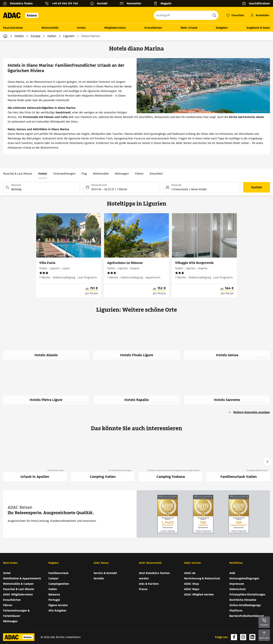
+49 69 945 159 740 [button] (65, 3)
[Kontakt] (100, 3)
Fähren (139, 173)
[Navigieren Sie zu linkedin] (252, 637)
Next (267, 462)
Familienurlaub (58, 573)
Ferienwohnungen (64, 173)
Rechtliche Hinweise (242, 600)
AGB (232, 573)
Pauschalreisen (13, 27)
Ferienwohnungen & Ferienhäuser (16, 613)
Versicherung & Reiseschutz (202, 578)
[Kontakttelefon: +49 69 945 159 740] (63, 3)
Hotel (7, 573)
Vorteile (99, 578)
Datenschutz (237, 589)
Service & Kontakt (105, 573)
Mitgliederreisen (115, 27)
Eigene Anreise (58, 605)
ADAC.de (190, 573)
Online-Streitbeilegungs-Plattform (245, 607)
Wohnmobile (50, 27)
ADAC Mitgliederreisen (18, 594)
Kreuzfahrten (153, 27)
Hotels (81, 27)
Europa (35, 36)
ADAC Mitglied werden (199, 594)
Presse (143, 589)
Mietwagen (122, 173)
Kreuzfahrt (156, 173)
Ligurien (68, 36)
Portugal (54, 600)
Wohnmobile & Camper (18, 583)
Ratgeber (222, 27)
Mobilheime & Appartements (22, 578)
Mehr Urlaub (189, 27)
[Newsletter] (132, 3)
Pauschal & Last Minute (17, 173)
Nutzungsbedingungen (244, 578)
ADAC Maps (191, 589)
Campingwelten (58, 583)
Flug (84, 173)
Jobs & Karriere (149, 583)
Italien (51, 36)
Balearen (54, 594)
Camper (53, 578)
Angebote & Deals (258, 27)
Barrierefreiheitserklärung (246, 616)
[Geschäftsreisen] (256, 3)
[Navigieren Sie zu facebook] (234, 637)
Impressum (236, 583)
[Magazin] (164, 3)
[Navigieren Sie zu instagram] (243, 637)
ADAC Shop (191, 583)
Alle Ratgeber (57, 610)
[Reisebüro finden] (19, 3)
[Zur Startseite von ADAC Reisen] (22, 15)
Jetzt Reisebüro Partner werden (154, 575)
